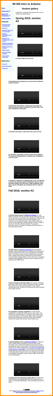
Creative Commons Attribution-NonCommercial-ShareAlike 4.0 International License (28, 391)
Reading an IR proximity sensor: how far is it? (7, 40)
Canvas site (5, 11)
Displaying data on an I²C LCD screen (7, 31)
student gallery (6, 18)
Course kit (4, 64)
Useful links (5, 68)
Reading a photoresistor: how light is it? (7, 35)
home (3, 8)
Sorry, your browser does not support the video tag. (30, 31)
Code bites (4, 28)
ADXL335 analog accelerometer (6, 25)
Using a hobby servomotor (5, 56)
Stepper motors (6, 50)
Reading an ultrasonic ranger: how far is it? (7, 44)
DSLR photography (7, 66)
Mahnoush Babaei (30, 215)
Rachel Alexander (26, 249)
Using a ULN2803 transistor (6, 53)
